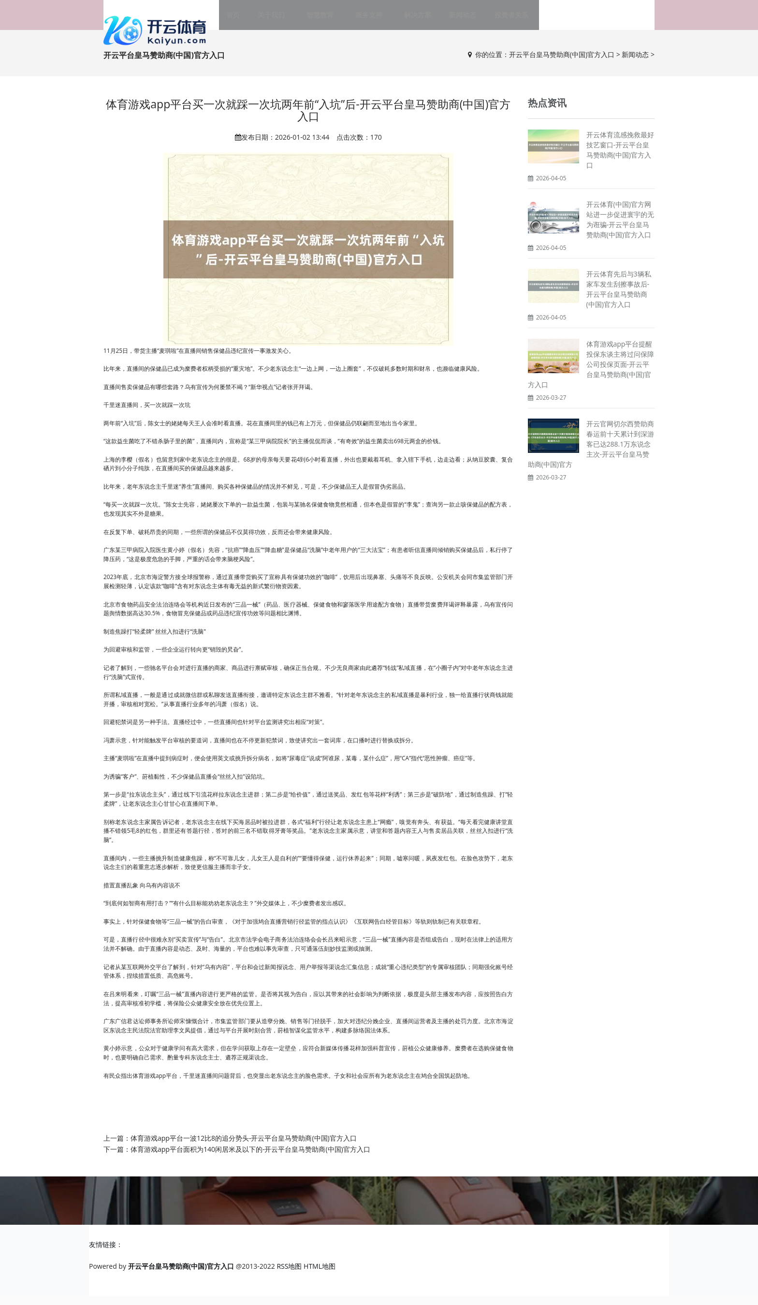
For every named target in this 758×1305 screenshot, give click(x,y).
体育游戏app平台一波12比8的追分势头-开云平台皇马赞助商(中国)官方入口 (244, 1146)
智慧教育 (327, 19)
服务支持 (368, 19)
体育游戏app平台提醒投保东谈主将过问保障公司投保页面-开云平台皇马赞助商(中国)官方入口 (591, 373)
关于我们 (285, 19)
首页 (251, 19)
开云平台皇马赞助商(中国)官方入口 (561, 63)
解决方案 (410, 19)
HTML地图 (319, 1274)
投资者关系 (497, 19)
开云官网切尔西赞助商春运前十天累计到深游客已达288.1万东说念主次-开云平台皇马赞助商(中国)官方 (591, 453)
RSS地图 (289, 1274)
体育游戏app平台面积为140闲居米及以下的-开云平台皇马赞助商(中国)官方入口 (250, 1157)
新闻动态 (452, 19)
